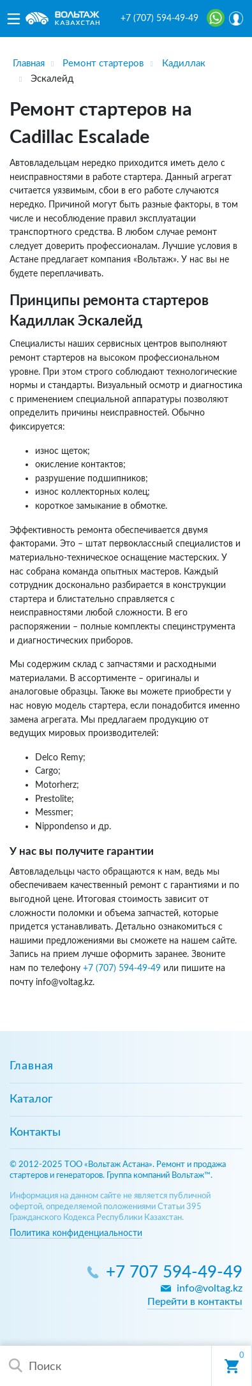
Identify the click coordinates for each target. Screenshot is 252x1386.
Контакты (35, 1132)
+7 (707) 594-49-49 (159, 18)
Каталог (31, 1099)
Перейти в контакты (194, 1302)
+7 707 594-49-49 (174, 1272)
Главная (32, 1066)
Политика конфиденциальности (76, 1233)
